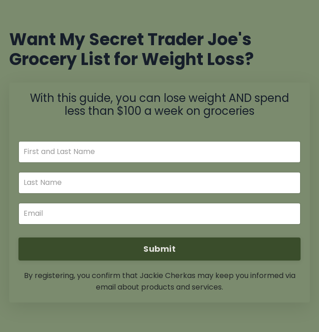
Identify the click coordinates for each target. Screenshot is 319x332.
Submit (159, 249)
